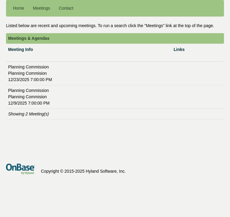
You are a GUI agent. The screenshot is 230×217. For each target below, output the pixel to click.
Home (18, 8)
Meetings (41, 8)
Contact (66, 8)
